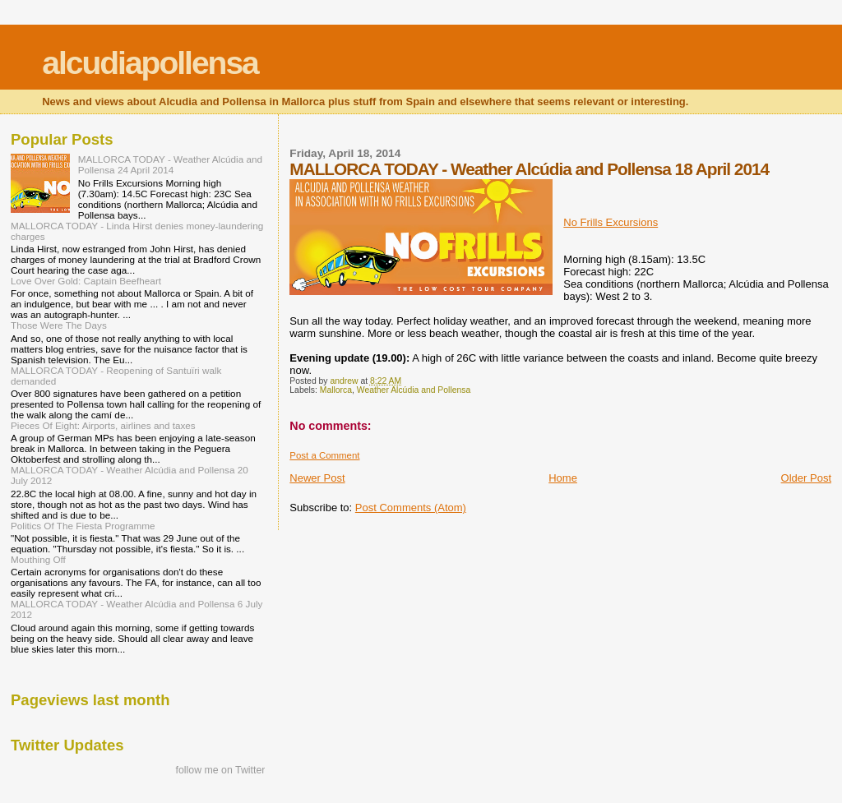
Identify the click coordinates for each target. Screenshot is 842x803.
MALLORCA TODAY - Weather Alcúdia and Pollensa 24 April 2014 (170, 164)
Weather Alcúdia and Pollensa (413, 390)
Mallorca (336, 390)
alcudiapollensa (150, 63)
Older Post (806, 478)
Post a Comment (324, 455)
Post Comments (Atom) (410, 507)
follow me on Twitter (221, 770)
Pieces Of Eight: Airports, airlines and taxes (103, 425)
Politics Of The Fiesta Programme (83, 525)
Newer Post (317, 478)
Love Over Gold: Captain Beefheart (86, 280)
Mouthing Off (38, 559)
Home (562, 478)
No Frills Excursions (610, 222)
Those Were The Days (59, 325)
